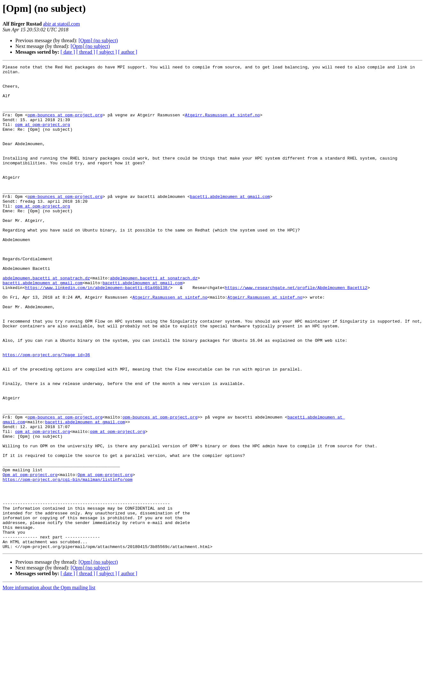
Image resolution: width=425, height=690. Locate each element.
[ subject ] (106, 52)
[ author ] (127, 52)
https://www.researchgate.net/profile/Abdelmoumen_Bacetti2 (296, 332)
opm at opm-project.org (42, 137)
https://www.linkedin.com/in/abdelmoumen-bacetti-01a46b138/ (97, 332)
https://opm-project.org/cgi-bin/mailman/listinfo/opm (68, 563)
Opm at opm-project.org (30, 557)
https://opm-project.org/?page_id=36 (46, 413)
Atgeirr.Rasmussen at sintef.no (222, 125)
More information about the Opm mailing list (49, 684)
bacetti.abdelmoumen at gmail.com (230, 223)
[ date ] (68, 52)
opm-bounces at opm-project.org (65, 125)
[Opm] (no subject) (98, 40)
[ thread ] (85, 52)
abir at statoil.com (61, 24)
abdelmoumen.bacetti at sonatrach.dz (46, 321)
